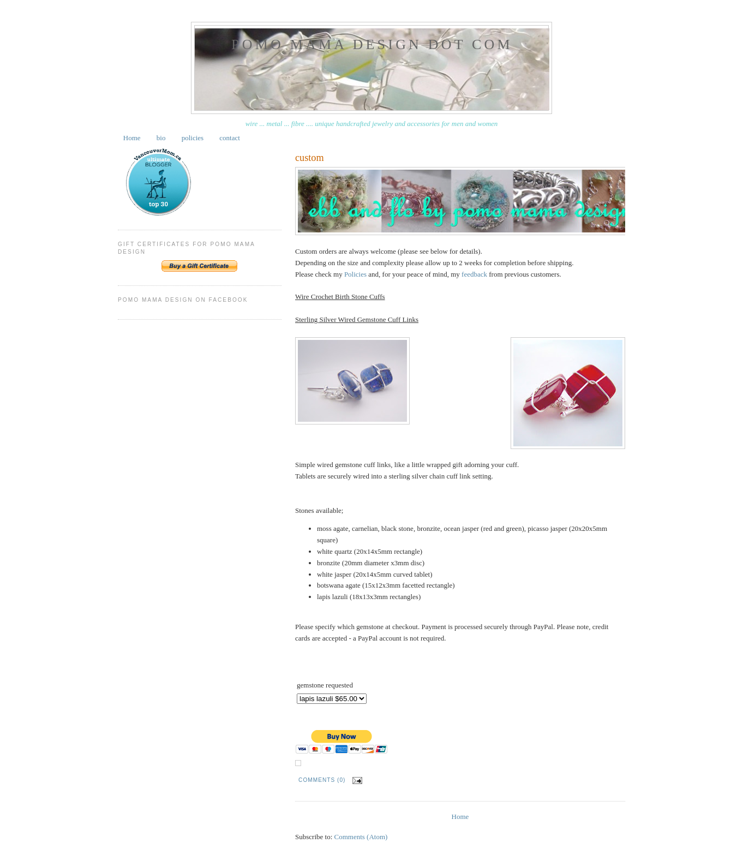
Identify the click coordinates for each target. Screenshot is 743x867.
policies (192, 138)
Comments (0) (321, 780)
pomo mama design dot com (372, 44)
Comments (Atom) (361, 837)
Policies (355, 274)
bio (161, 138)
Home (132, 138)
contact (229, 138)
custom (309, 157)
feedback (474, 274)
